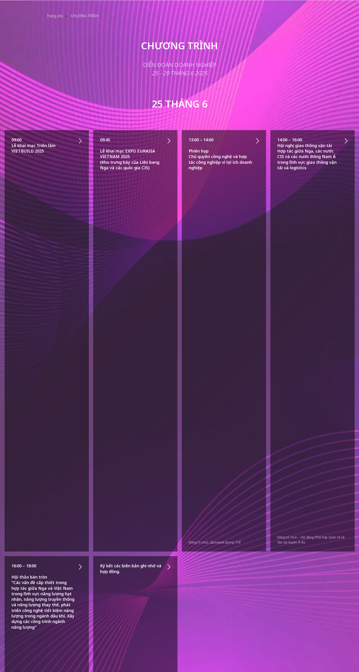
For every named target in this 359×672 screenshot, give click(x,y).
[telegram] (345, 646)
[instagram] (327, 646)
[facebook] (318, 646)
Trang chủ (55, 16)
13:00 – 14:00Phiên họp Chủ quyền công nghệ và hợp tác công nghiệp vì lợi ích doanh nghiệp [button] (220, 153)
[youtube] (336, 646)
